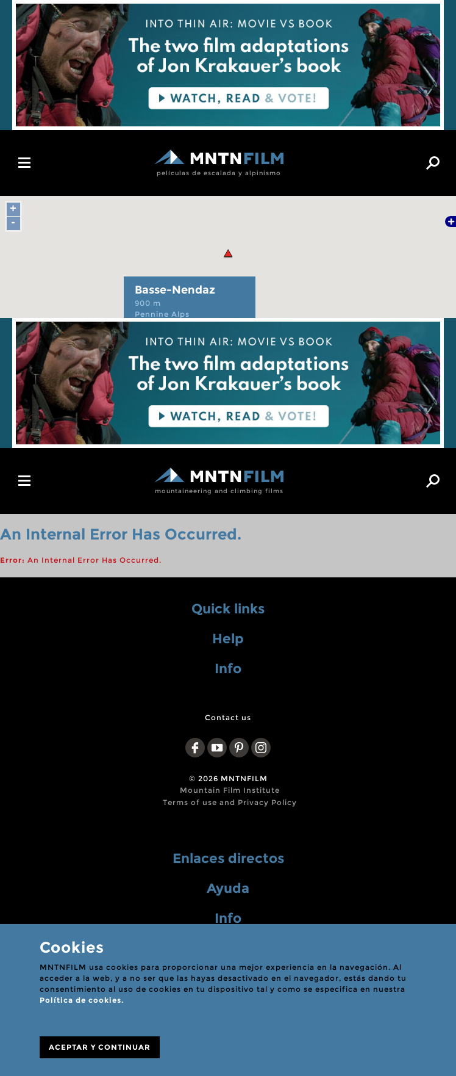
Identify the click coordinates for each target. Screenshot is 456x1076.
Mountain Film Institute (230, 790)
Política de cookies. (82, 1000)
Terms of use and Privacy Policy (230, 802)
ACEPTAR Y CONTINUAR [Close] (100, 1047)
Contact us (228, 717)
